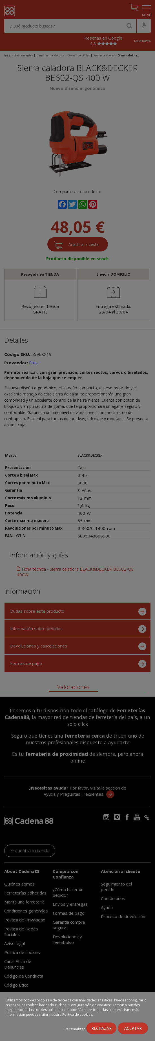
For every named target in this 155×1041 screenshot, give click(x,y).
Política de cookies (77, 1014)
